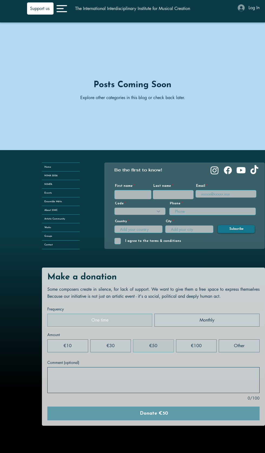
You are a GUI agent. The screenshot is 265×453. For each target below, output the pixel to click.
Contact (48, 245)
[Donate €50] (153, 413)
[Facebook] (228, 170)
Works (47, 227)
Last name (162, 186)
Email (200, 186)
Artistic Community (54, 219)
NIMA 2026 (51, 175)
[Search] (259, 11)
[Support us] (40, 8)
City (168, 221)
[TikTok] (254, 170)
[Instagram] (214, 170)
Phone (175, 203)
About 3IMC (51, 210)
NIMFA (48, 184)
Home (47, 167)
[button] (62, 8)
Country (121, 221)
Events (48, 193)
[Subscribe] (236, 229)
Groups (48, 236)
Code (119, 203)
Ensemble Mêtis (53, 201)
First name (123, 186)
